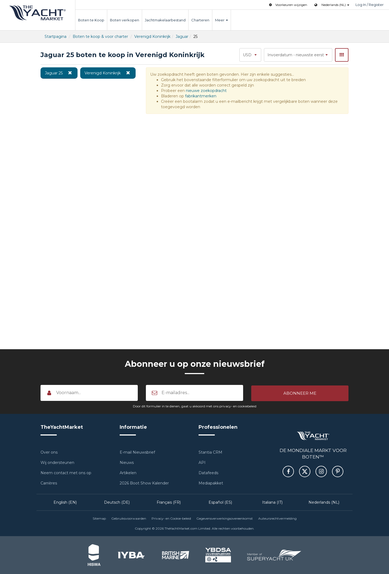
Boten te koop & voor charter (100, 36)
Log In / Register (370, 4)
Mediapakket (211, 482)
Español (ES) (220, 502)
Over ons (49, 452)
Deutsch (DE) (117, 502)
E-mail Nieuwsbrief (137, 452)
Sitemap (99, 518)
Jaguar (182, 36)
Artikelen (128, 472)
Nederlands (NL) (323, 502)
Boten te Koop (91, 20)
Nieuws (127, 462)
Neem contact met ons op (66, 472)
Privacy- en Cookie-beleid (171, 518)
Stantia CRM (210, 452)
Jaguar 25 (59, 73)
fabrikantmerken (200, 96)
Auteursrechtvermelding (277, 518)
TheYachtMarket (37, 12)
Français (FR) (169, 502)
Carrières (49, 482)
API (202, 462)
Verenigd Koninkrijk (152, 36)
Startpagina (55, 36)
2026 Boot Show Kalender (144, 482)
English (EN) (65, 502)
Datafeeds (208, 472)
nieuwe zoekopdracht (206, 90)
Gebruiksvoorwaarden (128, 518)
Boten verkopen (124, 20)
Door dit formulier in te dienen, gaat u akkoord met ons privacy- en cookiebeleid (194, 406)
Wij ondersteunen (57, 462)
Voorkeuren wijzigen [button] (287, 5)
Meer (221, 20)
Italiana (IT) (272, 502)
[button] (299, 393)
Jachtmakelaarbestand (165, 20)
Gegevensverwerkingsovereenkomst (224, 518)
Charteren (200, 20)
